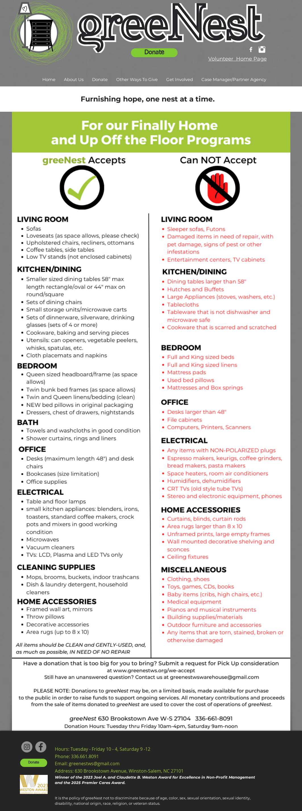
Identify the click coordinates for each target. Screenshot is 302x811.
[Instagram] (26, 746)
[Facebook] (40, 746)
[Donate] (154, 52)
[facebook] (250, 49)
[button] (74, 79)
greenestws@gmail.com (94, 763)
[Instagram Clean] (262, 49)
